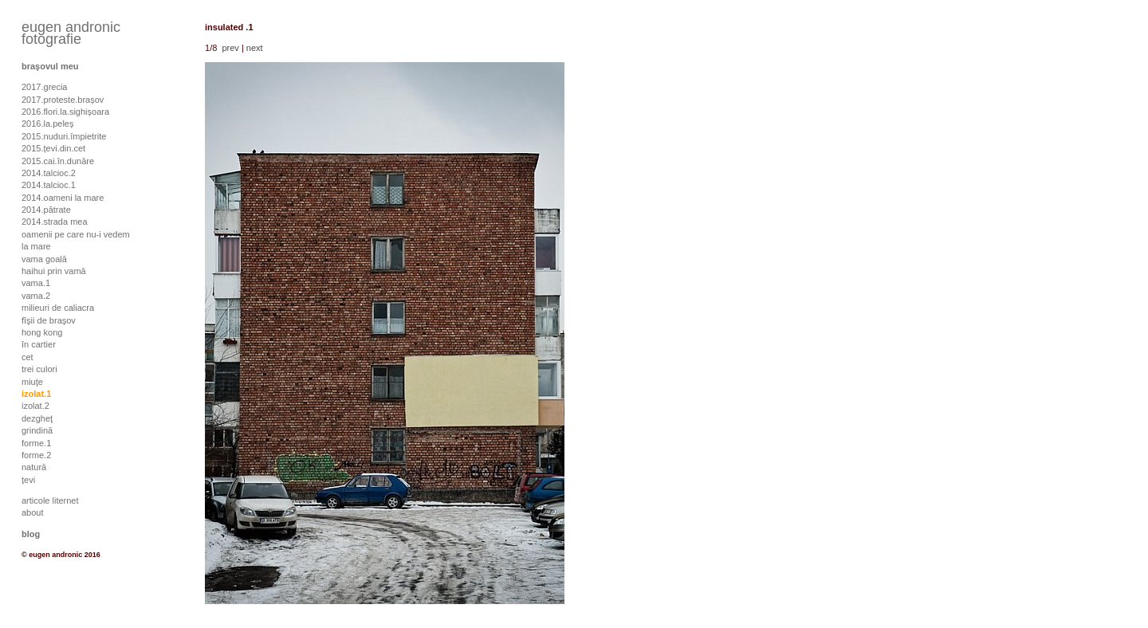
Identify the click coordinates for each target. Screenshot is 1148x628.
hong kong (42, 332)
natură (34, 467)
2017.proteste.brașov (63, 99)
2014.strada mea (55, 221)
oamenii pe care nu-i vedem (76, 234)
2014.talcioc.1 (49, 185)
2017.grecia (45, 87)
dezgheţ (37, 418)
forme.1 (36, 443)
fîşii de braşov (49, 320)
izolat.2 (35, 405)
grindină (37, 430)
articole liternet (50, 500)
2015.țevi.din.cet (53, 148)
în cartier (39, 344)
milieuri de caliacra (58, 307)
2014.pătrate (46, 209)
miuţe (32, 382)
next (254, 48)
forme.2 (36, 455)
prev (230, 48)
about (33, 512)
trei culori (39, 369)
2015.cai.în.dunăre (58, 161)
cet (27, 357)
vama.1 (36, 283)
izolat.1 (36, 393)
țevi (28, 480)
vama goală (44, 259)
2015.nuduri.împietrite (64, 136)
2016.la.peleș (47, 123)
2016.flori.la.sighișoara (65, 111)
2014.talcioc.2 (49, 173)
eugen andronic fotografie (71, 33)
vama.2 (36, 295)
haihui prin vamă (54, 271)
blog (31, 534)
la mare (36, 246)
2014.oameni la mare (63, 197)
